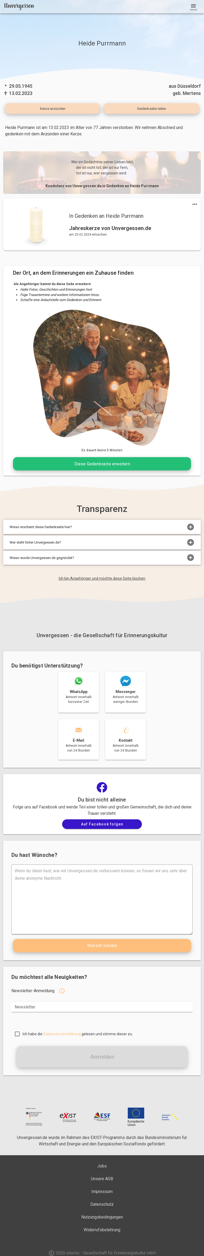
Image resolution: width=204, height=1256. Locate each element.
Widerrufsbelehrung (102, 1229)
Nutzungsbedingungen (102, 1217)
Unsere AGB (102, 1178)
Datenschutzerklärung (62, 1034)
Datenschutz (102, 1204)
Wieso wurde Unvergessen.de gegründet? (102, 558)
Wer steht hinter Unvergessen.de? (102, 542)
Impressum (102, 1191)
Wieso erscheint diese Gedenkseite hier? (102, 527)
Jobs (102, 1166)
